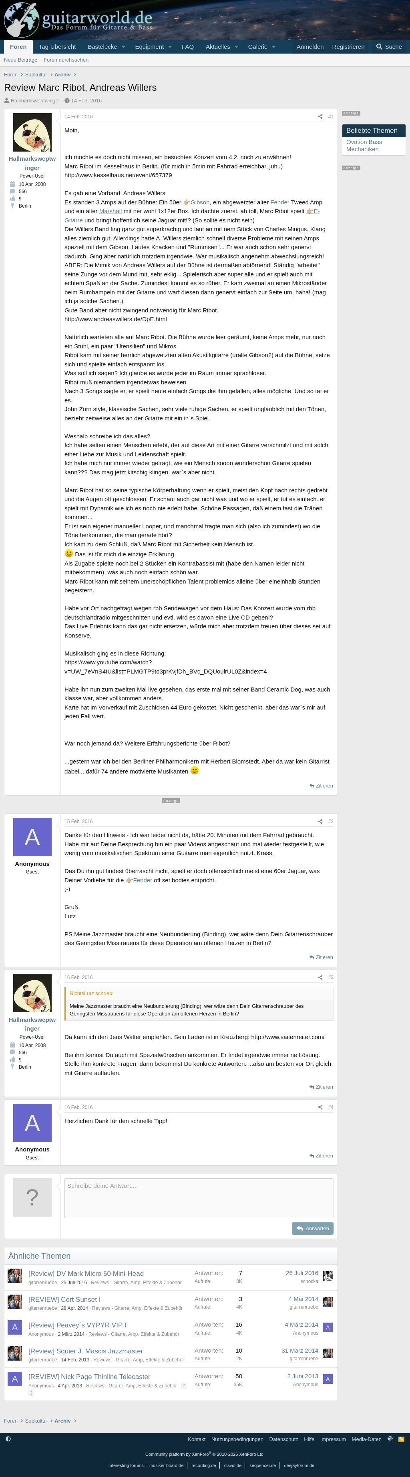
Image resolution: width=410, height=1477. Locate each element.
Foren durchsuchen (66, 60)
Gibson (200, 202)
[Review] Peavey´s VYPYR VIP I (77, 1325)
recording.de (204, 1465)
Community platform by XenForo (205, 1454)
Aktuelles (218, 46)
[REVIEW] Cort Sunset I (64, 1299)
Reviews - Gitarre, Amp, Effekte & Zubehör (136, 1282)
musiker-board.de (166, 1465)
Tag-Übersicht (57, 46)
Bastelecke (102, 46)
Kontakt (196, 1439)
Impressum (333, 1439)
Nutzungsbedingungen (237, 1439)
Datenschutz (283, 1439)
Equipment (149, 46)
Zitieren (324, 786)
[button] (123, 47)
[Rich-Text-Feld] (199, 1198)
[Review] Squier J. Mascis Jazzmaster (85, 1351)
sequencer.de (262, 1465)
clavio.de (232, 1465)
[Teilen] (320, 117)
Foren (18, 46)
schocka (309, 1281)
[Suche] (389, 47)
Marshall (110, 211)
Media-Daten (367, 1439)
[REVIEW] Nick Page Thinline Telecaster (89, 1377)
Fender (279, 202)
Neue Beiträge (20, 60)
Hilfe (309, 1439)
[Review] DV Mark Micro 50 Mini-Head (86, 1273)
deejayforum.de (299, 1465)
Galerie (257, 46)
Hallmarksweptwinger (35, 101)
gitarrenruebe (42, 1282)
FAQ (188, 46)
